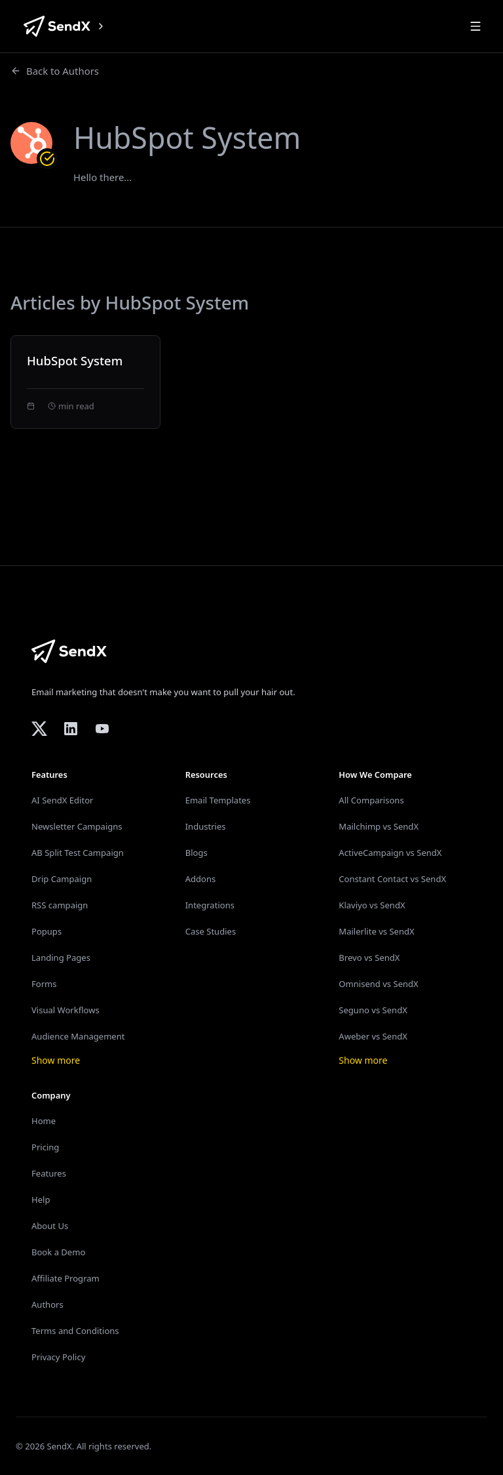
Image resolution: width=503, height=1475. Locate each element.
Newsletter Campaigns (76, 826)
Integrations (209, 905)
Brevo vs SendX (369, 957)
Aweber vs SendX (373, 1036)
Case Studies (210, 931)
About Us (49, 1226)
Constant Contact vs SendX (392, 879)
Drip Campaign (61, 879)
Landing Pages (60, 957)
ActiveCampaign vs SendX (390, 853)
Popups (46, 931)
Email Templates (218, 800)
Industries (205, 826)
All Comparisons (371, 800)
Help (40, 1199)
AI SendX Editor (62, 800)
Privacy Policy (58, 1357)
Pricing (45, 1147)
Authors (47, 1304)
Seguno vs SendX (373, 1010)
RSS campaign (59, 905)
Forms (44, 984)
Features (48, 1173)
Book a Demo (58, 1252)
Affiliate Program (65, 1278)
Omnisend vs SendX (378, 984)
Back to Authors (54, 70)
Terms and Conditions (75, 1331)
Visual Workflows (65, 1010)
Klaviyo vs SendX (372, 905)
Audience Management (77, 1036)
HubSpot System (74, 360)
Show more (55, 1060)
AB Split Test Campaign (77, 853)
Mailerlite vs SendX (376, 931)
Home (43, 1121)
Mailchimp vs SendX (379, 826)
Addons (200, 879)
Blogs (196, 853)
